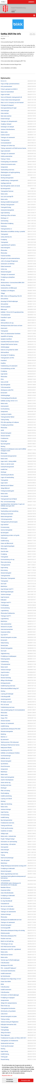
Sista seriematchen (6, 624)
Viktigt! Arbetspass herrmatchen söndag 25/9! (13, 866)
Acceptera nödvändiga (9, 1080)
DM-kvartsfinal (5, 352)
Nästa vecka (4, 132)
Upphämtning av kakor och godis (10, 535)
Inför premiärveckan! (6, 86)
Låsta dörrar (4, 1013)
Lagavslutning (5, 610)
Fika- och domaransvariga (8, 501)
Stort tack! (3, 583)
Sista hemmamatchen (7, 629)
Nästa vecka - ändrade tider (8, 836)
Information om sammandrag (9, 841)
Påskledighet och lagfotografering (10, 172)
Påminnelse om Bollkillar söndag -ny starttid (13, 231)
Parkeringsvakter (5, 659)
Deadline (3, 363)
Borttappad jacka (5, 683)
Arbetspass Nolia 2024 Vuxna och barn (11, 325)
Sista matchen (5, 113)
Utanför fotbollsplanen (7, 780)
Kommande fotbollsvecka (8, 970)
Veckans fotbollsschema (8, 129)
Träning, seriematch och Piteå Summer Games (13, 148)
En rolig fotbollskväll (6, 901)
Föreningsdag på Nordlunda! (9, 398)
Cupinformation (5, 672)
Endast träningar (5, 118)
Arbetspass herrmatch (7, 514)
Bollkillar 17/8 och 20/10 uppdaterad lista (12, 312)
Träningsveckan (5, 140)
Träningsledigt (5, 1030)
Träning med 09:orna (6, 825)
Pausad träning (5, 1059)
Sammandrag (4, 220)
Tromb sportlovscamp (7, 828)
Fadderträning (5, 661)
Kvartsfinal (4, 360)
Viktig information (6, 1032)
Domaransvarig (5, 527)
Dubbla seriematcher (6, 156)
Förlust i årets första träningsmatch (10, 100)
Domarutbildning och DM (8, 368)
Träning (3, 855)
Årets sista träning (6, 562)
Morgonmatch (5, 675)
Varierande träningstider (7, 210)
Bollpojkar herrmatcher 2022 (8, 1024)
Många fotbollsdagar (7, 680)
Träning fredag (5, 419)
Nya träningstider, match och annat (10, 186)
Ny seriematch (5, 739)
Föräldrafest (4, 508)
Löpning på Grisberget (7, 694)
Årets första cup (5, 1005)
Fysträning (4, 226)
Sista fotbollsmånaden (7, 893)
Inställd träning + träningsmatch (9, 180)
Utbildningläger (5, 347)
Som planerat (4, 496)
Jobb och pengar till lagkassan (9, 261)
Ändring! (3, 801)
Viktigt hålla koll (5, 488)
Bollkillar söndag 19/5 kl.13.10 (9, 400)
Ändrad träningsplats (6, 648)
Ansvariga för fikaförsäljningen (9, 301)
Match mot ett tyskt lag (7, 941)
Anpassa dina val (7, 1075)
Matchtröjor (4, 586)
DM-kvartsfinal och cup (7, 323)
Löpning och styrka (6, 414)
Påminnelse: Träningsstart (8, 578)
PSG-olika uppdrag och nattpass (10, 422)
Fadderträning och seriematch (9, 366)
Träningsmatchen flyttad (7, 417)
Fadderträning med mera (7, 707)
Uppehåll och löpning (7, 336)
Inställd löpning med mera (8, 685)
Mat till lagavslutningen (7, 591)
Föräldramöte (4, 438)
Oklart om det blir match (7, 464)
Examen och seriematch (7, 723)
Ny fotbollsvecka (5, 898)
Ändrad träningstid (6, 272)
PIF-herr (3, 280)
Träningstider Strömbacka (8, 1008)
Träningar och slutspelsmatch (9, 121)
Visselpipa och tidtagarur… (8, 290)
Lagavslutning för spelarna (8, 245)
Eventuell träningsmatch (7, 466)
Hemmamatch (5, 406)
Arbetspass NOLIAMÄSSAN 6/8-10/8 (11, 919)
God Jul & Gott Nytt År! (7, 196)
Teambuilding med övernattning (9, 511)
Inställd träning (5, 540)
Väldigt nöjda (4, 833)
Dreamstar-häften (5, 632)
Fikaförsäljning (5, 793)
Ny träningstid (4, 532)
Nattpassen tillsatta (6, 747)
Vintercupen (4, 538)
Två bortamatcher (5, 387)
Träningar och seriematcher (8, 911)
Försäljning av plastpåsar (8, 277)
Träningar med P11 (6, 602)
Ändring (3, 446)
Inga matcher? (5, 524)
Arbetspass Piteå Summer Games (10, 745)
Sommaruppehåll (5, 927)
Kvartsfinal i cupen (6, 317)
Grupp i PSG (4, 718)
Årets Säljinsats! (5, 1035)
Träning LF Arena (5, 159)
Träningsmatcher (5, 565)
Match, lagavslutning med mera (9, 874)
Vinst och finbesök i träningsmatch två (11, 97)
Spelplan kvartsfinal (6, 339)
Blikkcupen (4, 309)
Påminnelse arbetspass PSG (8, 936)
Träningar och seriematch (8, 137)
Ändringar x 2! (4, 218)
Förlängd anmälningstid (7, 491)
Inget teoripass (5, 597)
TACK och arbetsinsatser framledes (10, 333)
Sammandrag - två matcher (8, 844)
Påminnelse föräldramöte (8, 613)
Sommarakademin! (6, 143)
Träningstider (4, 480)
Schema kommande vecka (8, 164)
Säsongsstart (4, 847)
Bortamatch (4, 392)
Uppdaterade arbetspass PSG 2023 (10, 728)
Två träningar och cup (7, 944)
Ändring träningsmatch (7, 177)
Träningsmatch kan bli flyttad (9, 499)
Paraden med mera (6, 938)
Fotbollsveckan (5, 962)
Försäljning (4, 239)
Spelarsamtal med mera (7, 1043)
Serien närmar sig (5, 782)
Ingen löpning (4, 812)
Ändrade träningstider (7, 731)
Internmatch (4, 328)
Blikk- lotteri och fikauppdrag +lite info (11, 296)
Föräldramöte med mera (7, 823)
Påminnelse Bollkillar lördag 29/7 (10, 688)
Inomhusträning (5, 409)
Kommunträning (5, 608)
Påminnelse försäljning (7, 223)
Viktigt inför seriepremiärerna (9, 1003)
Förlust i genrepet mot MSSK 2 (9, 89)
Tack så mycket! (5, 860)
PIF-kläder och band (6, 702)
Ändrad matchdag (6, 677)
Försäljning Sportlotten (7, 425)
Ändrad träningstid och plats (9, 637)
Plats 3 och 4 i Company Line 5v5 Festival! (12, 102)
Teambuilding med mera (7, 169)
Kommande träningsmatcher (9, 456)
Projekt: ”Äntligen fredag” (8, 839)
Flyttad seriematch (6, 266)
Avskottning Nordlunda (7, 474)
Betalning (3, 734)
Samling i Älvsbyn (6, 285)
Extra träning (4, 570)
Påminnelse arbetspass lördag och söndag (13, 930)
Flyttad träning (5, 642)
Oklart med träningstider (7, 777)
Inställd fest (4, 469)
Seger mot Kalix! (5, 94)
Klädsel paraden (5, 933)
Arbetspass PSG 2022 (7, 965)
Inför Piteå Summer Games (8, 946)
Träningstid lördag (6, 207)
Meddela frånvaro (6, 887)
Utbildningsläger (5, 395)
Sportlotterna (4, 763)
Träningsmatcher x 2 (6, 229)
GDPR (2, 430)
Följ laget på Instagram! (7, 105)
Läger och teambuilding (7, 477)
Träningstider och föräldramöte (9, 1040)
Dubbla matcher (5, 134)
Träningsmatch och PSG (7, 358)
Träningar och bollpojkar (7, 909)
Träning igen (4, 1056)
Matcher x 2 (4, 737)
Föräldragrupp (5, 605)
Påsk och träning (5, 790)
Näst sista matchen (6, 116)
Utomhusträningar (6, 755)
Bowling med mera (6, 785)
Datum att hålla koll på (7, 543)
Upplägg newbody (6, 183)
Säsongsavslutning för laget (8, 108)
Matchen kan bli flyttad (7, 485)
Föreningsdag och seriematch (9, 161)
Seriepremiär (4, 167)
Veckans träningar (6, 594)
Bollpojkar (3, 600)
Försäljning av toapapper (8, 997)
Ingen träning (4, 567)
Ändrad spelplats (5, 306)
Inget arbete (4, 374)
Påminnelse (4, 250)
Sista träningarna (5, 247)
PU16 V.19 (3, 81)
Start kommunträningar (7, 857)
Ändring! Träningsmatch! (7, 204)
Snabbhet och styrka (6, 831)
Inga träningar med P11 (7, 589)
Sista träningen (5, 110)
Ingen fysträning (5, 212)
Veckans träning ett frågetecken (9, 1022)
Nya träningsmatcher (6, 820)
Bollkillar (3, 320)
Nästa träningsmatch (6, 516)
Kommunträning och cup (7, 559)
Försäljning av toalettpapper (8, 656)
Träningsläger (4, 1027)
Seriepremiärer (5, 1000)
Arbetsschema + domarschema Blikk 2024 (12, 282)
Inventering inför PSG (6, 750)
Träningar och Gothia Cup (8, 145)
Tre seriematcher (5, 880)
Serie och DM (4, 382)
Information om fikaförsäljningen (10, 995)
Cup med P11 (4, 634)
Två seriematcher (5, 315)
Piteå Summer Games (7, 954)
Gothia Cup (4, 269)
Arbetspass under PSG (7, 390)
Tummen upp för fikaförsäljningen (10, 960)
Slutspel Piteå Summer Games (9, 344)
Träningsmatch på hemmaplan (9, 522)
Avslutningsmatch (6, 699)
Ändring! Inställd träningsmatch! (9, 202)
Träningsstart (4, 234)
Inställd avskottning (6, 796)
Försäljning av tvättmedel (8, 868)
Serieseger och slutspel (7, 126)
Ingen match (4, 483)
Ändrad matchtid (5, 435)
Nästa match (4, 667)
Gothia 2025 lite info (11, 34)
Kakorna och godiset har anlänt (9, 349)
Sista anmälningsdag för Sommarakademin (13, 710)
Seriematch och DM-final (7, 263)
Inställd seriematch (6, 973)
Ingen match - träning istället (8, 461)
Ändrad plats (4, 645)
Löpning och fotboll (6, 798)
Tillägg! (3, 293)
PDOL (2, 379)
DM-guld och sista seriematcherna (10, 258)
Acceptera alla (25, 1080)
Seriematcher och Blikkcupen (9, 288)
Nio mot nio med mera (7, 906)
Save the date (4, 551)
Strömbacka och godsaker (8, 1011)
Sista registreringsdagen (7, 546)
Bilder (2, 984)
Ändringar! (4, 788)
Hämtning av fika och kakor (8, 215)
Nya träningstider (5, 384)
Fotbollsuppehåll (5, 696)
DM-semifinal (4, 298)
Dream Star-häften (6, 981)
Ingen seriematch (5, 151)
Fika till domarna (5, 766)
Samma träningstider (6, 530)
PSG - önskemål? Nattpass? (8, 968)
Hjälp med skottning (6, 804)
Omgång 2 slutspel (6, 124)
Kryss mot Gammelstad (7, 92)
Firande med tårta (5, 255)
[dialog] (18, 1073)
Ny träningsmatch (5, 175)
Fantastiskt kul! (5, 903)
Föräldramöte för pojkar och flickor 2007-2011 (13, 1038)
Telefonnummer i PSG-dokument (10, 742)
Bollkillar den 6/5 (5, 758)
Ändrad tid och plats (6, 626)
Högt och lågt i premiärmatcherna (10, 83)
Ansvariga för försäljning (7, 355)
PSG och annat (5, 704)
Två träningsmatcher (6, 519)
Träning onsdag (5, 1019)
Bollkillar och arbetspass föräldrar (10, 753)
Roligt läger (4, 441)
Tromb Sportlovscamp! (7, 1046)
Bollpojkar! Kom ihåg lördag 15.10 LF (11, 979)
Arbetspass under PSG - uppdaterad (11, 949)
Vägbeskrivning (5, 653)
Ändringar (3, 472)
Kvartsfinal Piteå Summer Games (10, 341)
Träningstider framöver (7, 191)
